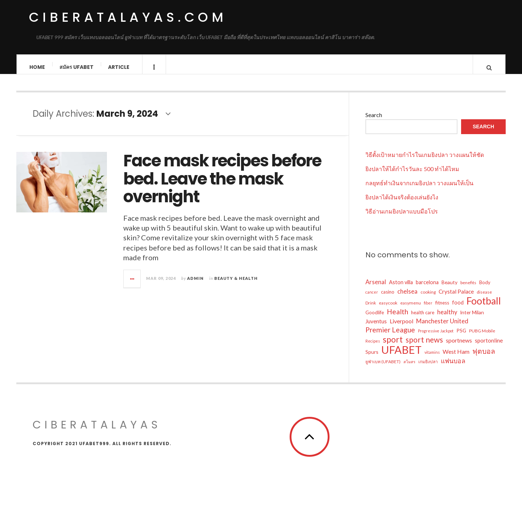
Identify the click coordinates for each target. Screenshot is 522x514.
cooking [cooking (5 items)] (428, 297)
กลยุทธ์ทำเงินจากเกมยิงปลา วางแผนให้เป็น (419, 188)
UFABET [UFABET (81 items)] (401, 355)
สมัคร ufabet (76, 67)
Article (118, 67)
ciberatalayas (97, 430)
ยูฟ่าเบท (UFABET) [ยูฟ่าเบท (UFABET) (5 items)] (383, 367)
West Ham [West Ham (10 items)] (456, 356)
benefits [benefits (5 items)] (468, 288)
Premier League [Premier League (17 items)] (390, 335)
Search (373, 120)
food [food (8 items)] (458, 308)
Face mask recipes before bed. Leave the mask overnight (222, 184)
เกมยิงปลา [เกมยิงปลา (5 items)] (428, 367)
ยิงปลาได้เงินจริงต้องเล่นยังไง (401, 202)
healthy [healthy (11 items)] (447, 317)
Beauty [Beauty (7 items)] (449, 288)
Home (37, 67)
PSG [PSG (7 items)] (461, 336)
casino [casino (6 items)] (387, 297)
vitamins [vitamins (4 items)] (432, 357)
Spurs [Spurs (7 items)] (371, 357)
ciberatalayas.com (128, 17)
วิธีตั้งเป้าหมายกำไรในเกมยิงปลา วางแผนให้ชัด (424, 160)
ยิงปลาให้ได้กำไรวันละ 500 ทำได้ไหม (412, 174)
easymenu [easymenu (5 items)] (410, 308)
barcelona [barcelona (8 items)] (427, 288)
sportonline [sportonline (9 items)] (489, 346)
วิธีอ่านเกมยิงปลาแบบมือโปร (401, 216)
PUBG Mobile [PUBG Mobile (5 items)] (482, 336)
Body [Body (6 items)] (484, 288)
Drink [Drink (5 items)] (370, 308)
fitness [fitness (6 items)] (442, 308)
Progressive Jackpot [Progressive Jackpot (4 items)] (435, 336)
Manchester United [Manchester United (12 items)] (442, 326)
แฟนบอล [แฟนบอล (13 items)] (453, 366)
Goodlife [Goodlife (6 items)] (374, 318)
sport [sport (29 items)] (393, 345)
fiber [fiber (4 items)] (428, 308)
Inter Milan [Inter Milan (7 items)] (472, 318)
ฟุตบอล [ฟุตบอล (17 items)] (483, 356)
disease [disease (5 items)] (484, 297)
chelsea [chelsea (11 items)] (407, 296)
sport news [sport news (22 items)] (424, 345)
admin (195, 283)
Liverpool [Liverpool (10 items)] (401, 326)
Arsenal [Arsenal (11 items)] (375, 287)
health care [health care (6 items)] (422, 318)
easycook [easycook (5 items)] (388, 308)
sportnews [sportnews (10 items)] (459, 345)
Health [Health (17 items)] (397, 317)
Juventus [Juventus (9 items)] (376, 326)
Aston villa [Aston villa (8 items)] (401, 288)
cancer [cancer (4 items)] (371, 297)
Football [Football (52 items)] (484, 306)
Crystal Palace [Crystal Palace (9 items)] (456, 297)
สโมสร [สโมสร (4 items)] (409, 367)
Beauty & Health (236, 283)
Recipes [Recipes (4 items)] (372, 346)
